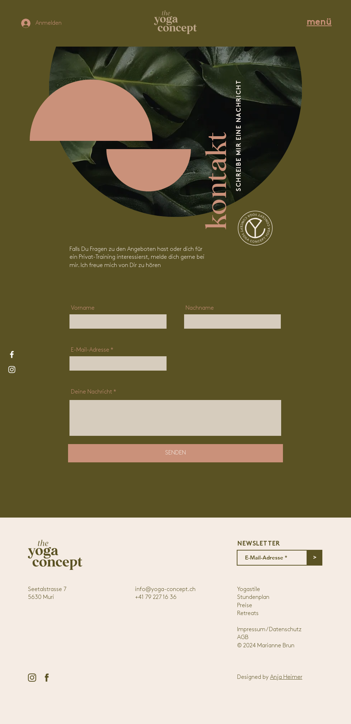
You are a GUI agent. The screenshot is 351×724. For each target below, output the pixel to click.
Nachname (200, 308)
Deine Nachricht (91, 392)
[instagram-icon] (32, 677)
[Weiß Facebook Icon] (11, 354)
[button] (319, 22)
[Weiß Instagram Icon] (11, 369)
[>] (314, 558)
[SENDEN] (175, 453)
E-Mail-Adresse (90, 350)
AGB (243, 637)
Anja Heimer (286, 677)
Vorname (83, 308)
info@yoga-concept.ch (165, 589)
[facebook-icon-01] (47, 677)
